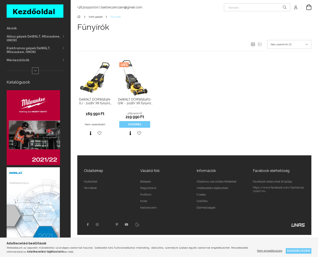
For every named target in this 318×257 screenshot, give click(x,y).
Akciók (12, 28)
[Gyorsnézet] (90, 133)
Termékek (90, 188)
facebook (87, 224)
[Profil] (295, 7)
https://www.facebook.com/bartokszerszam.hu (278, 189)
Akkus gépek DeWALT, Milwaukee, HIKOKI (33, 38)
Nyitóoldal (90, 181)
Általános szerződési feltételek (217, 181)
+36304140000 (88, 7)
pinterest (117, 224)
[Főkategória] (79, 16)
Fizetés (201, 194)
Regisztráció (148, 188)
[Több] (35, 70)
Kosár (144, 201)
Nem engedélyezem (269, 250)
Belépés (145, 181)
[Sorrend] (289, 44)
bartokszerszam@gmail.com (121, 7)
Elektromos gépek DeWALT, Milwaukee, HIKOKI (29, 50)
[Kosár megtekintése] (306, 7)
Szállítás (202, 201)
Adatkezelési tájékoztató (212, 188)
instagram (97, 224)
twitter (107, 224)
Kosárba (134, 124)
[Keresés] (257, 7)
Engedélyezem (298, 250)
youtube (126, 224)
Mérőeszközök (18, 60)
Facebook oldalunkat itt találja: (273, 181)
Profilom (145, 194)
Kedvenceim (148, 207)
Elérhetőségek (206, 207)
